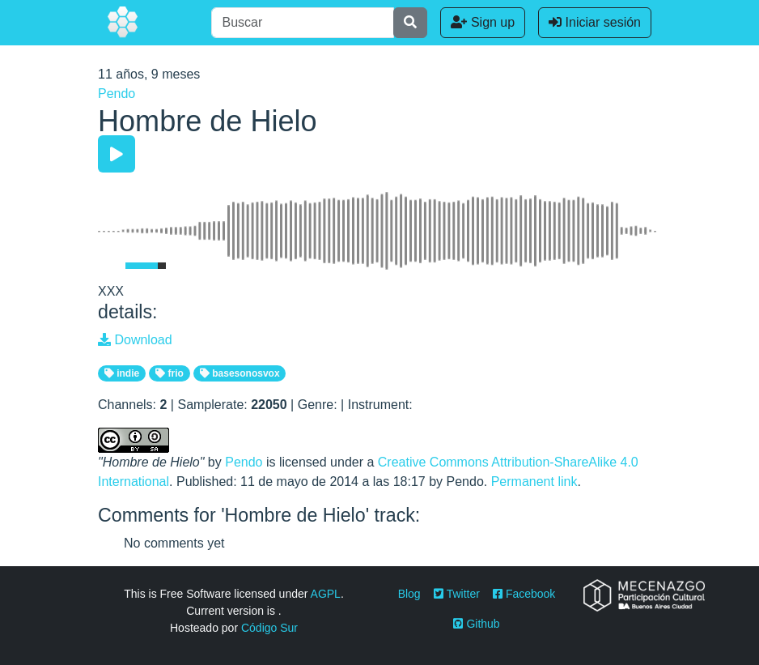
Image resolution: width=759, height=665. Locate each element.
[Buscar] (302, 22)
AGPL (326, 593)
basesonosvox (240, 373)
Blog (409, 593)
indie (121, 373)
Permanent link (534, 481)
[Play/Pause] (116, 154)
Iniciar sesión (595, 22)
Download (135, 340)
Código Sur (269, 627)
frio (169, 373)
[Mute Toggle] (108, 265)
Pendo (116, 93)
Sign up (483, 22)
